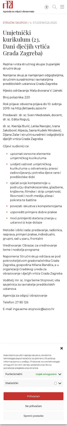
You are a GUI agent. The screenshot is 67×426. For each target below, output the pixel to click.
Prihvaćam (33, 399)
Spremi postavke (34, 419)
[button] (61, 351)
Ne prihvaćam (33, 409)
